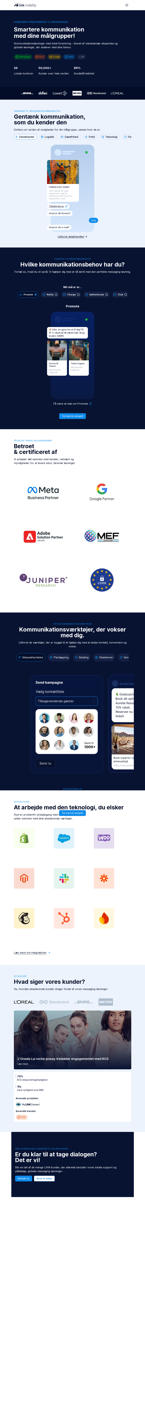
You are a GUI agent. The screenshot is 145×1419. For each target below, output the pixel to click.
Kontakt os (24, 1178)
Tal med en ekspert (72, 416)
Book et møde (44, 1178)
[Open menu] (127, 5)
